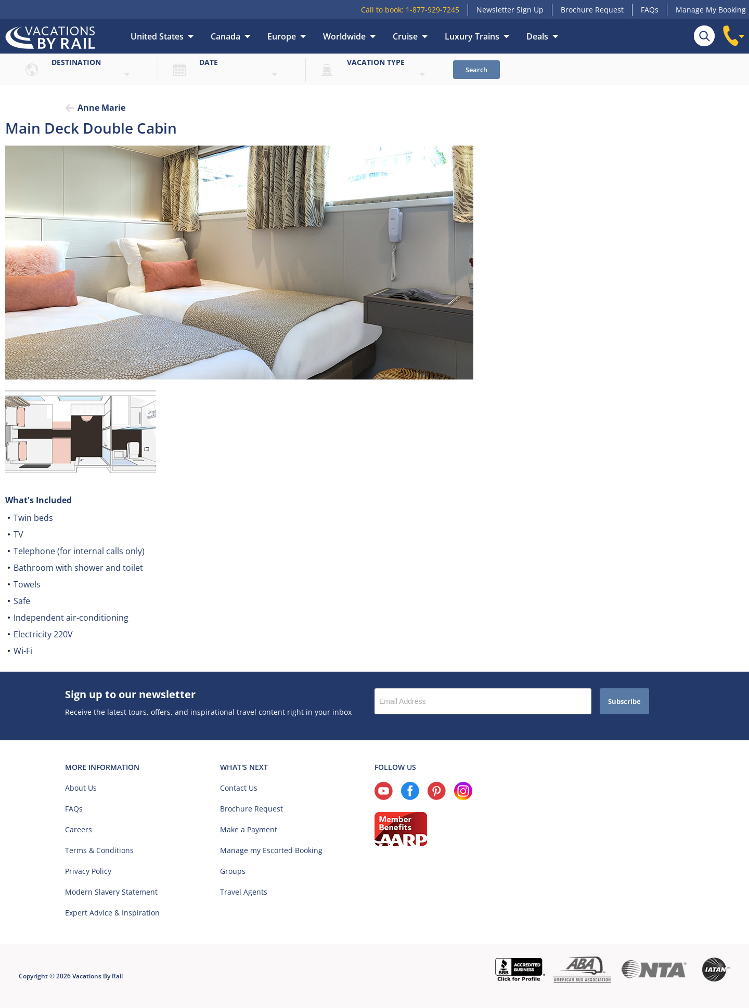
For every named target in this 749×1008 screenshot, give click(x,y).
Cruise (405, 36)
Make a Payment (248, 829)
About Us (81, 788)
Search (476, 69)
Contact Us (238, 788)
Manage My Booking (711, 10)
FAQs (649, 10)
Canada (225, 36)
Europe (281, 36)
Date (208, 62)
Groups (233, 871)
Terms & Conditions (99, 850)
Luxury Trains (472, 36)
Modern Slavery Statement (111, 892)
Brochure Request (592, 10)
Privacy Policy (88, 871)
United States (157, 36)
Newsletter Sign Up (510, 10)
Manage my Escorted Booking (271, 850)
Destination (76, 62)
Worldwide (344, 36)
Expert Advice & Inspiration (112, 913)
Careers (78, 829)
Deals (537, 36)
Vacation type (376, 62)
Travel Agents (243, 892)
